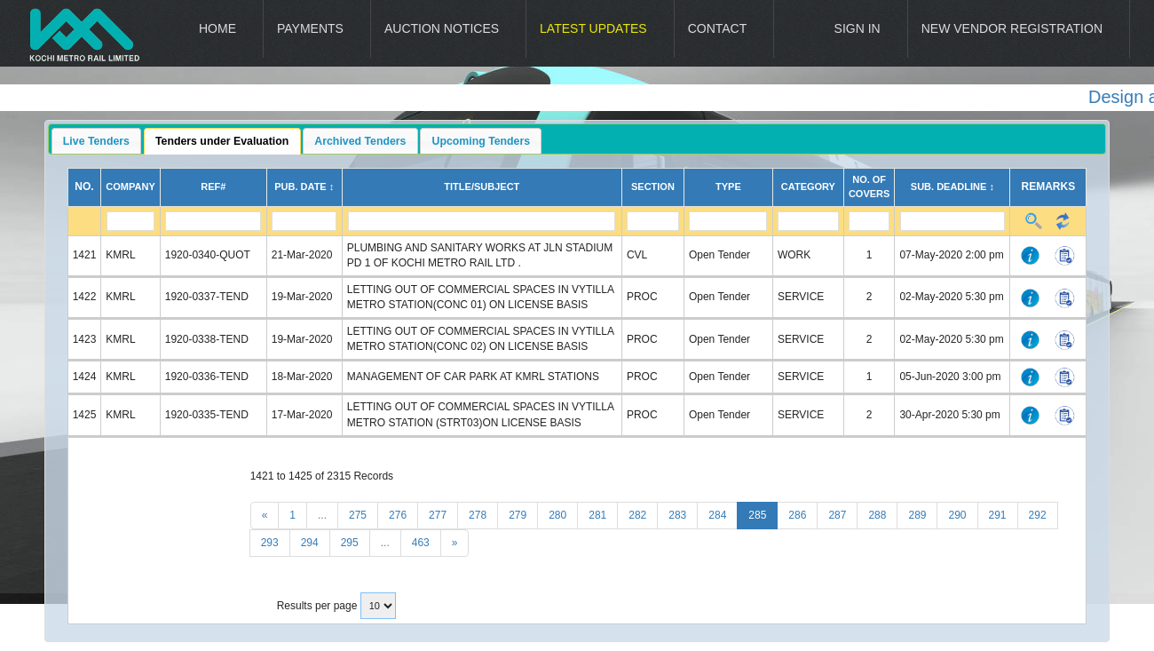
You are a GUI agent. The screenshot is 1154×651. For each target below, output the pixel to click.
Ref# (213, 186)
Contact (717, 28)
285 (757, 515)
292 (1038, 515)
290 (957, 515)
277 (438, 515)
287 (837, 515)
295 (350, 542)
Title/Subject (481, 186)
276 (398, 515)
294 (310, 542)
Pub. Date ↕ (304, 186)
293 (270, 542)
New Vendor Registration (1012, 28)
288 (877, 515)
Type (728, 186)
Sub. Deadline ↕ (952, 186)
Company (130, 186)
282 (637, 515)
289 (917, 515)
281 (597, 515)
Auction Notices (441, 28)
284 (717, 515)
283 (677, 515)
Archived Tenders (360, 141)
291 (998, 515)
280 (557, 515)
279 (517, 515)
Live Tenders (96, 141)
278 (477, 515)
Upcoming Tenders (481, 141)
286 (797, 515)
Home (217, 28)
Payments (310, 28)
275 (358, 515)
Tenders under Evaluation (221, 141)
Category (808, 186)
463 (421, 542)
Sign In (857, 28)
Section (653, 186)
